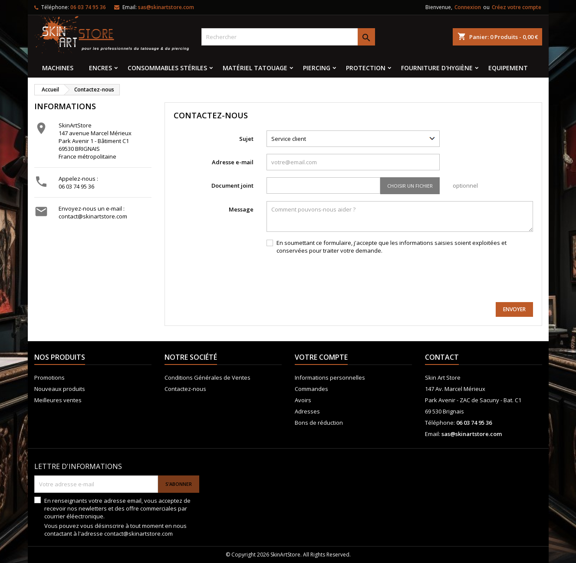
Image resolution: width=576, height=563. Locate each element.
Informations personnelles (330, 377)
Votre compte (321, 357)
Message (241, 209)
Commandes (311, 389)
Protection (365, 68)
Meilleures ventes (58, 400)
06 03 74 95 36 (76, 186)
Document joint (232, 185)
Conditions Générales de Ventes (207, 377)
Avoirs (303, 400)
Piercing (316, 68)
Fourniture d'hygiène (437, 68)
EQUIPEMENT (508, 68)
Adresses (307, 411)
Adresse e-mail (232, 162)
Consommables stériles (167, 68)
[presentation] (467, 278)
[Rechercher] (288, 37)
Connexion (467, 7)
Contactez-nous (185, 389)
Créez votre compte (516, 7)
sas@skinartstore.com (166, 7)
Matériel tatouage (255, 68)
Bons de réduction (319, 422)
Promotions (49, 377)
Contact (442, 357)
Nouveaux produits (59, 389)
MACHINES (57, 68)
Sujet (246, 139)
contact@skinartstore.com (93, 216)
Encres (100, 68)
